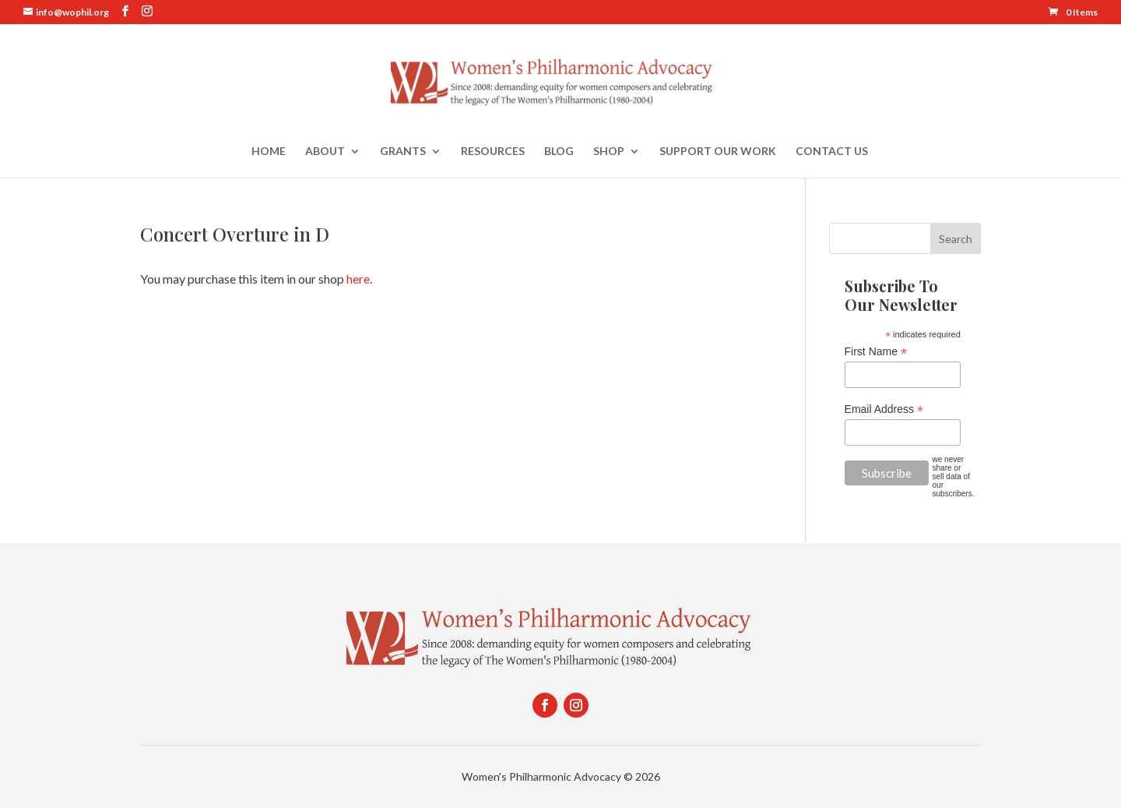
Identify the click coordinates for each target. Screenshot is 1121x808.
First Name (876, 351)
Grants (403, 151)
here (358, 278)
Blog (559, 151)
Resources (493, 151)
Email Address (884, 409)
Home (268, 151)
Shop (608, 151)
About (325, 151)
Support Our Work (717, 151)
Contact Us (832, 151)
